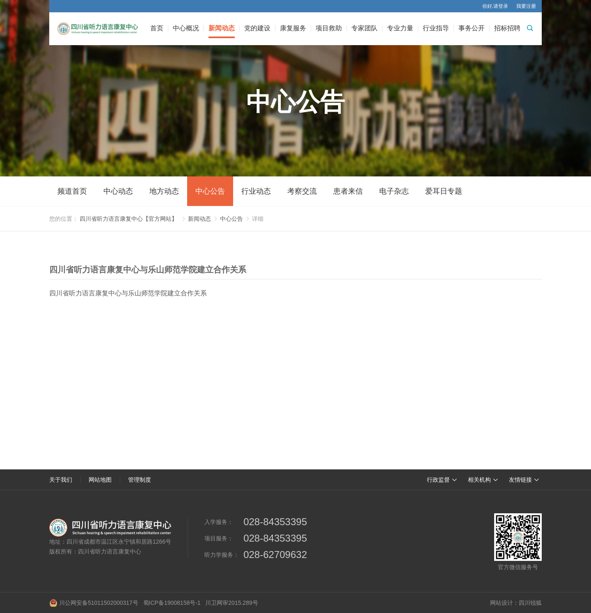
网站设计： (504, 602)
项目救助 (329, 28)
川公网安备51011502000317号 (93, 602)
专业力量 (400, 28)
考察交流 (302, 191)
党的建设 (257, 28)
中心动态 (118, 191)
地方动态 (164, 191)
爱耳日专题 (443, 191)
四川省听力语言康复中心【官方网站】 (128, 218)
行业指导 (436, 28)
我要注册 (526, 6)
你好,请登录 (495, 6)
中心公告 (210, 191)
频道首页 (72, 191)
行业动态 (256, 191)
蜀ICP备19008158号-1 (172, 602)
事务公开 (471, 28)
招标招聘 (507, 28)
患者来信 (348, 191)
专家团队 (364, 28)
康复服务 (293, 28)
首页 (156, 28)
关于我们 (60, 479)
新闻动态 (221, 28)
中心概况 (186, 28)
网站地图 (100, 479)
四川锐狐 (530, 602)
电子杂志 (394, 191)
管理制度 (139, 479)
